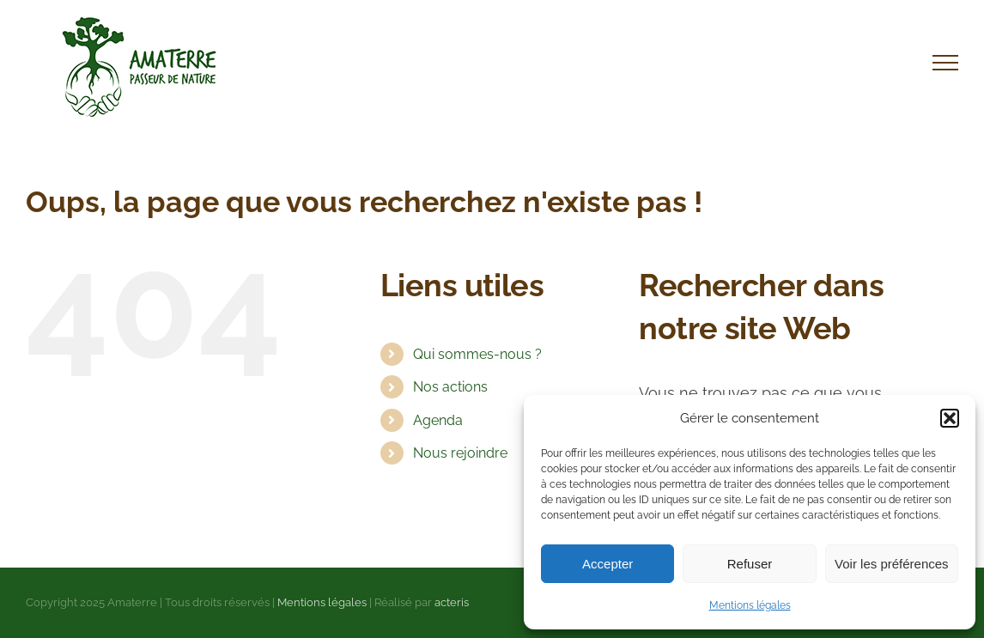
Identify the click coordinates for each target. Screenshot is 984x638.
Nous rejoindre (460, 453)
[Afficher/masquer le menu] (945, 62)
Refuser (750, 563)
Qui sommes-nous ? (477, 354)
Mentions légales (750, 605)
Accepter (607, 563)
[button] (949, 418)
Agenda (438, 420)
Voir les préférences (892, 563)
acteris (451, 602)
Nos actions (450, 387)
